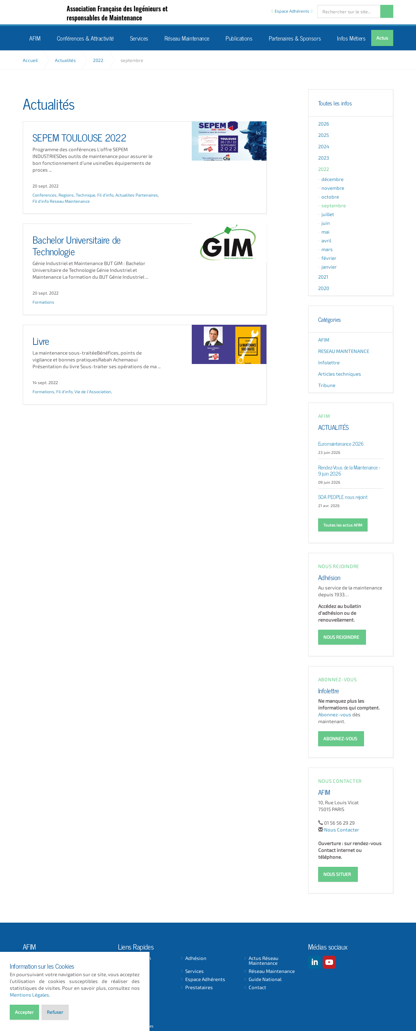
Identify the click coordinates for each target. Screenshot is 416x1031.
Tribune (326, 385)
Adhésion (329, 577)
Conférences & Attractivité (85, 37)
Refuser (55, 1012)
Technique (85, 195)
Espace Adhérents (205, 978)
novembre (332, 188)
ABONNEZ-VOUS (340, 738)
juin (325, 223)
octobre (330, 197)
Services (139, 37)
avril (326, 240)
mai (325, 232)
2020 (323, 288)
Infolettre (329, 362)
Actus (382, 38)
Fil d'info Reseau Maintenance (61, 201)
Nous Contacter (341, 828)
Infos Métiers (351, 37)
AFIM (49, 12)
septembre (333, 205)
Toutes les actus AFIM (342, 525)
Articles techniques (339, 374)
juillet (327, 214)
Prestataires (199, 986)
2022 (323, 169)
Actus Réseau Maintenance (264, 959)
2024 (323, 146)
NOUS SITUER (337, 873)
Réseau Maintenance (186, 37)
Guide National (265, 978)
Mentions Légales (29, 995)
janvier (329, 267)
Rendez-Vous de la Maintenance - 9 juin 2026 (349, 470)
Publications (239, 37)
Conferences (44, 195)
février (328, 258)
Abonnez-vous (334, 714)
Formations (43, 302)
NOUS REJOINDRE (341, 636)
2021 (323, 277)
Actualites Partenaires (136, 195)
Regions (66, 195)
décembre (332, 179)
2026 (323, 124)
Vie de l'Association (92, 391)
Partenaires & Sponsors (295, 37)
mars (327, 249)
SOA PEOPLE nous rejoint (343, 496)
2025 (323, 135)
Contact (257, 986)
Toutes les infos (335, 102)
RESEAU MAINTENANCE (343, 351)
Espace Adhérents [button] (292, 11)
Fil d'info (105, 195)
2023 (323, 158)
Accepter (24, 1012)
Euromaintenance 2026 (341, 443)
